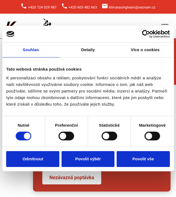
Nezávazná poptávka (71, 177)
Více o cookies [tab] (145, 49)
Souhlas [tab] (31, 49)
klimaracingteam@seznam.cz (132, 7)
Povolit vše (143, 159)
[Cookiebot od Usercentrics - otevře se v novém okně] (146, 34)
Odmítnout (32, 159)
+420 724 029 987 (42, 7)
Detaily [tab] (88, 49)
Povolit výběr (88, 159)
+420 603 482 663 (82, 7)
